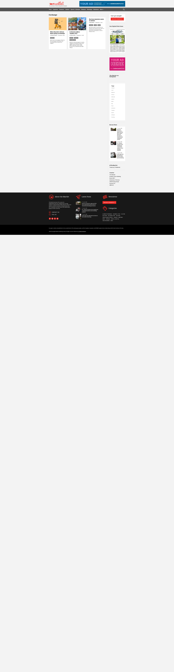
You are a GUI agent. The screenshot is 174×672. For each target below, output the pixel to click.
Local (95, 25)
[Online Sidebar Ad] (117, 70)
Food (112, 105)
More (101, 9)
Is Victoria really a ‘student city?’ (74, 32)
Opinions (55, 9)
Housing (113, 117)
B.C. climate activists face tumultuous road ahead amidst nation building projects (120, 147)
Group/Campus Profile (108, 217)
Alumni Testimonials (107, 214)
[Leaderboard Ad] (102, 6)
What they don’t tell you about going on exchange (57, 32)
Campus (91, 25)
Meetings (89, 9)
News (50, 9)
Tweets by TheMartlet (114, 167)
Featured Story (111, 215)
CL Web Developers (82, 231)
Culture (67, 9)
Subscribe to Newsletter (117, 19)
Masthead (96, 9)
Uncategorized (106, 220)
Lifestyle (113, 114)
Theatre (113, 110)
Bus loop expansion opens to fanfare (96, 19)
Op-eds (71, 37)
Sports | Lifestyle (75, 9)
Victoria (112, 94)
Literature (113, 108)
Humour (83, 9)
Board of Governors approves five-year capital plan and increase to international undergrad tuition (120, 134)
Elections (105, 215)
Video (111, 220)
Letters (112, 99)
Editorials (113, 96)
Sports (112, 112)
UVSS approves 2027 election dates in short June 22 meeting (120, 156)
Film (112, 103)
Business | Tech (116, 214)
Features (61, 9)
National (113, 92)
